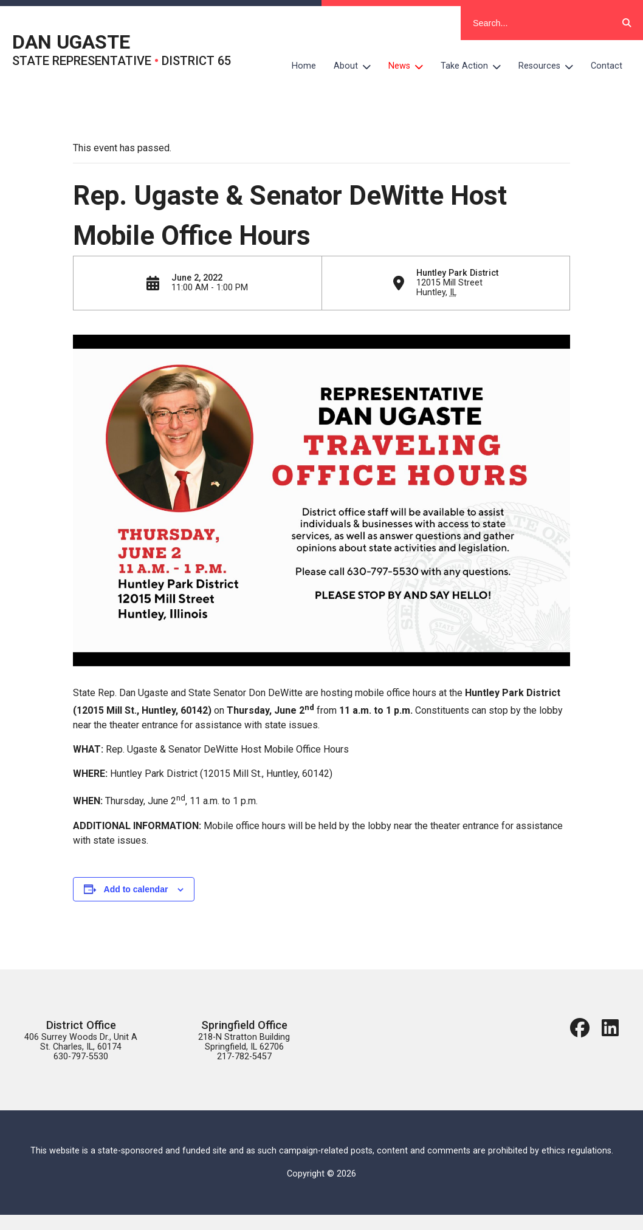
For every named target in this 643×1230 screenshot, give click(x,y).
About (357, 66)
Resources (550, 66)
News (410, 66)
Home (304, 66)
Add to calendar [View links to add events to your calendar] (136, 889)
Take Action (475, 66)
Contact (606, 66)
